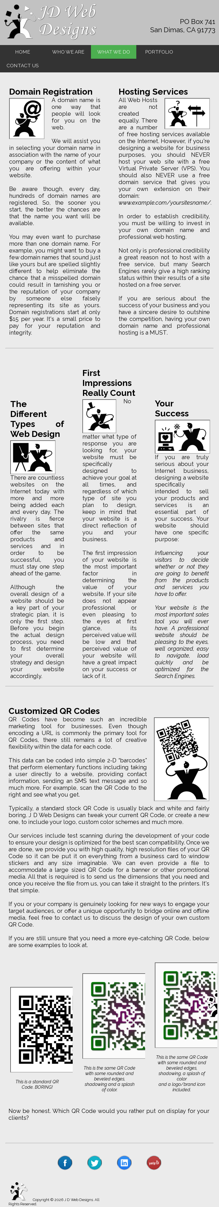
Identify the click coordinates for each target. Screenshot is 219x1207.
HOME (22, 52)
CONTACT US (23, 65)
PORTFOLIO (159, 52)
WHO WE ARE (68, 52)
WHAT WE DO (113, 52)
